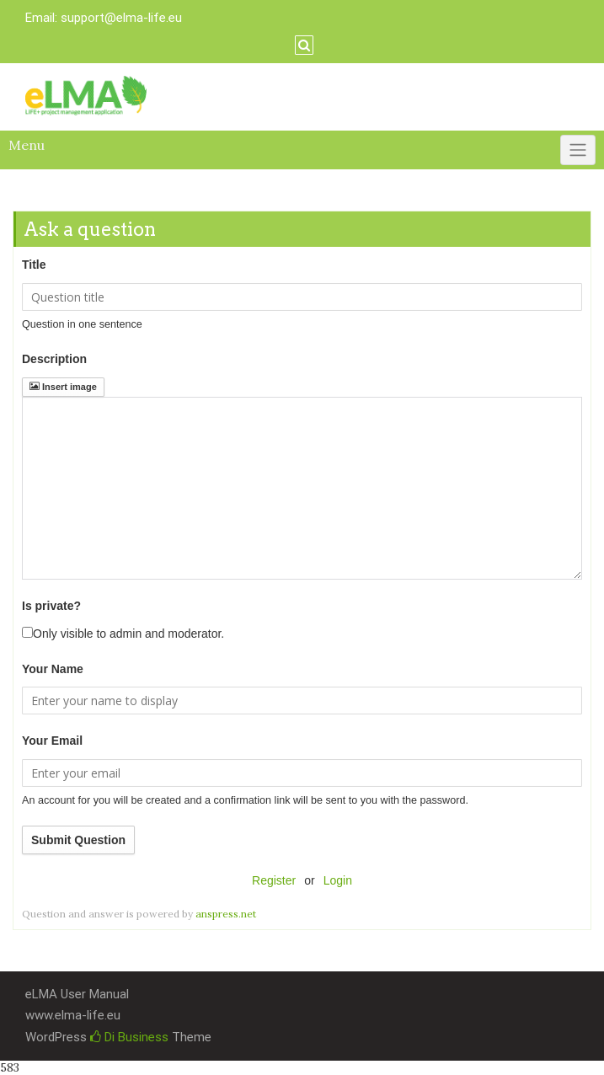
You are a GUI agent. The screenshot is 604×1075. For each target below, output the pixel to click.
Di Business (129, 1037)
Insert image (63, 387)
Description (54, 359)
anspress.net (225, 913)
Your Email (52, 740)
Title (34, 264)
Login (337, 880)
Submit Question (78, 840)
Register (274, 880)
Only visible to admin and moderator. (123, 633)
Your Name (52, 669)
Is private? (51, 605)
